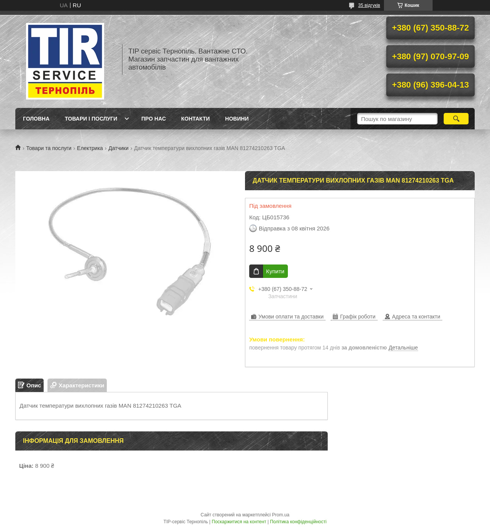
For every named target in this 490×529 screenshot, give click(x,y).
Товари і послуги (91, 119)
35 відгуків (369, 5)
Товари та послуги (48, 148)
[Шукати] (456, 118)
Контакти (195, 119)
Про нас (153, 119)
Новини (236, 119)
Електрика (90, 148)
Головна (36, 119)
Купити (275, 271)
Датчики (118, 148)
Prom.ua (280, 515)
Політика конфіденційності (298, 521)
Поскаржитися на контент (239, 521)
